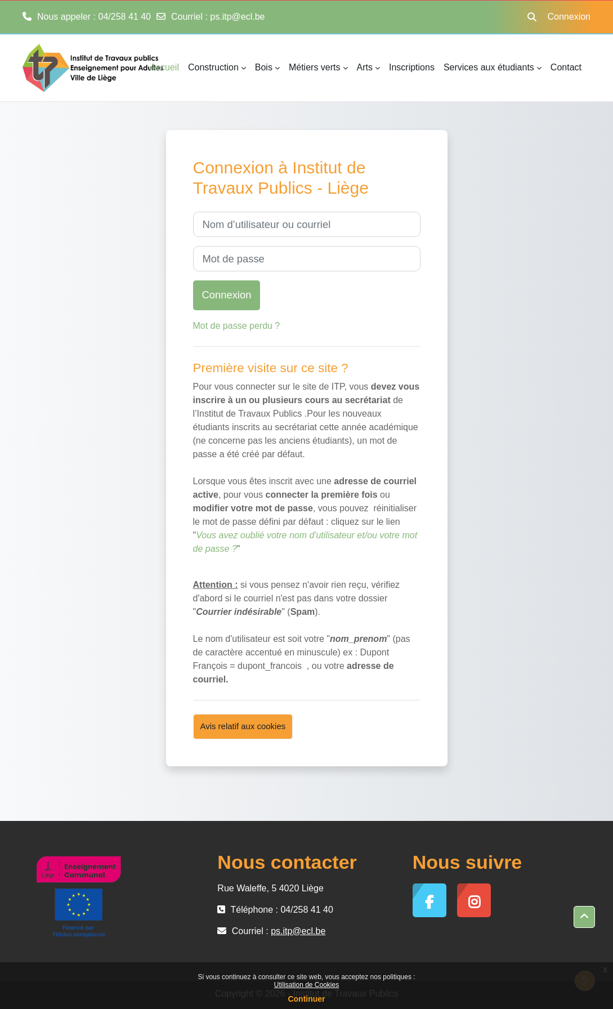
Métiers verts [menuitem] (315, 67)
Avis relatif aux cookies (243, 726)
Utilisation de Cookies (306, 985)
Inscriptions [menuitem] (412, 67)
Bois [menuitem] (263, 67)
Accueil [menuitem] (164, 67)
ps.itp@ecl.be (237, 16)
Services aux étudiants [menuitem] (489, 67)
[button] (531, 17)
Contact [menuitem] (566, 67)
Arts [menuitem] (365, 67)
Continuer (306, 998)
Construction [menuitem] (213, 67)
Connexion (569, 16)
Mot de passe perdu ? (236, 326)
